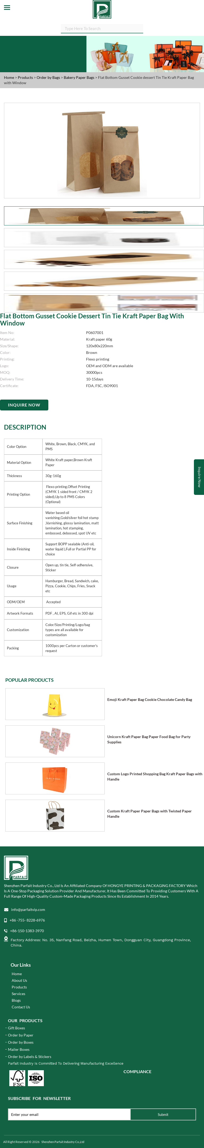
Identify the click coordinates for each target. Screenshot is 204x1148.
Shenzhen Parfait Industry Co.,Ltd (62, 1141)
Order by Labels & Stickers (29, 1056)
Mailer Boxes (18, 1049)
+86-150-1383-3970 (27, 930)
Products (25, 77)
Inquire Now (24, 404)
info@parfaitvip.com (28, 909)
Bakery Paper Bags (79, 77)
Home (9, 77)
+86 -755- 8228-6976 (27, 920)
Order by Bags (49, 77)
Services (18, 993)
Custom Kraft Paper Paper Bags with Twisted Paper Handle (149, 814)
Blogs (16, 1000)
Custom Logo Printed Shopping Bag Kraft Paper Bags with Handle (154, 776)
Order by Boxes (20, 1042)
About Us (19, 980)
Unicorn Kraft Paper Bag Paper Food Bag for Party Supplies (148, 739)
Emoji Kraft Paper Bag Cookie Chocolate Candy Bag (149, 699)
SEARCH (143, 29)
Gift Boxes (16, 1028)
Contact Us (21, 1007)
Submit (163, 1114)
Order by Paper (20, 1035)
